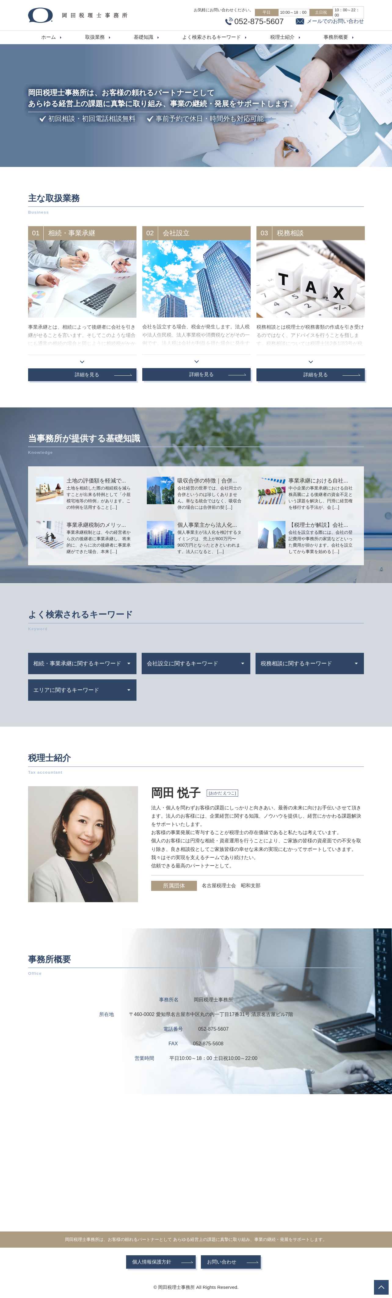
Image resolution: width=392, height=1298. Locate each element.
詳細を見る (87, 374)
